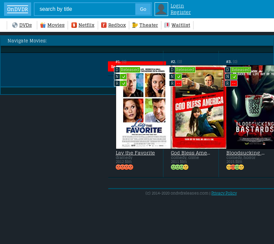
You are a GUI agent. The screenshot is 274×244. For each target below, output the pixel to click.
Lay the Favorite (135, 153)
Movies (52, 25)
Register (180, 12)
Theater (145, 25)
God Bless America (191, 153)
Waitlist (177, 25)
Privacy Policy (224, 193)
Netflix (82, 25)
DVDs (22, 25)
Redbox (113, 25)
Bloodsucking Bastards (246, 153)
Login (177, 5)
